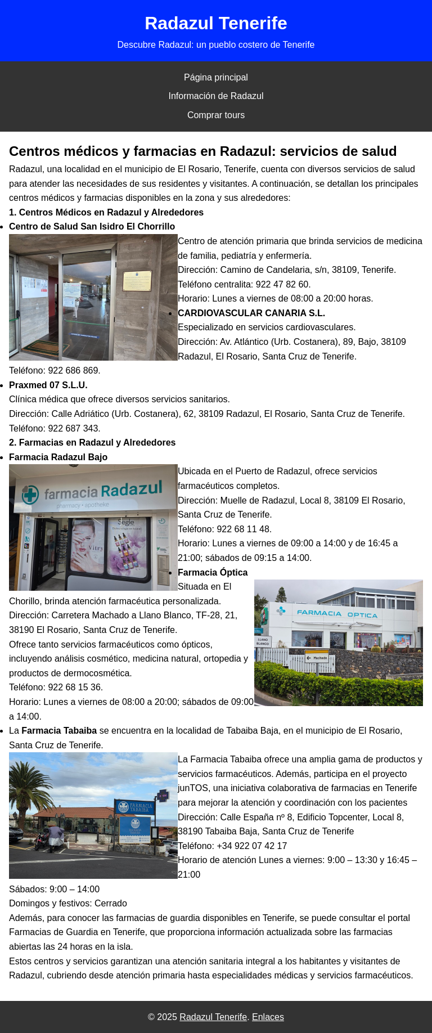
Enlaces (268, 1017)
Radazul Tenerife (213, 1017)
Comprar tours (216, 115)
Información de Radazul (216, 96)
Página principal (216, 77)
